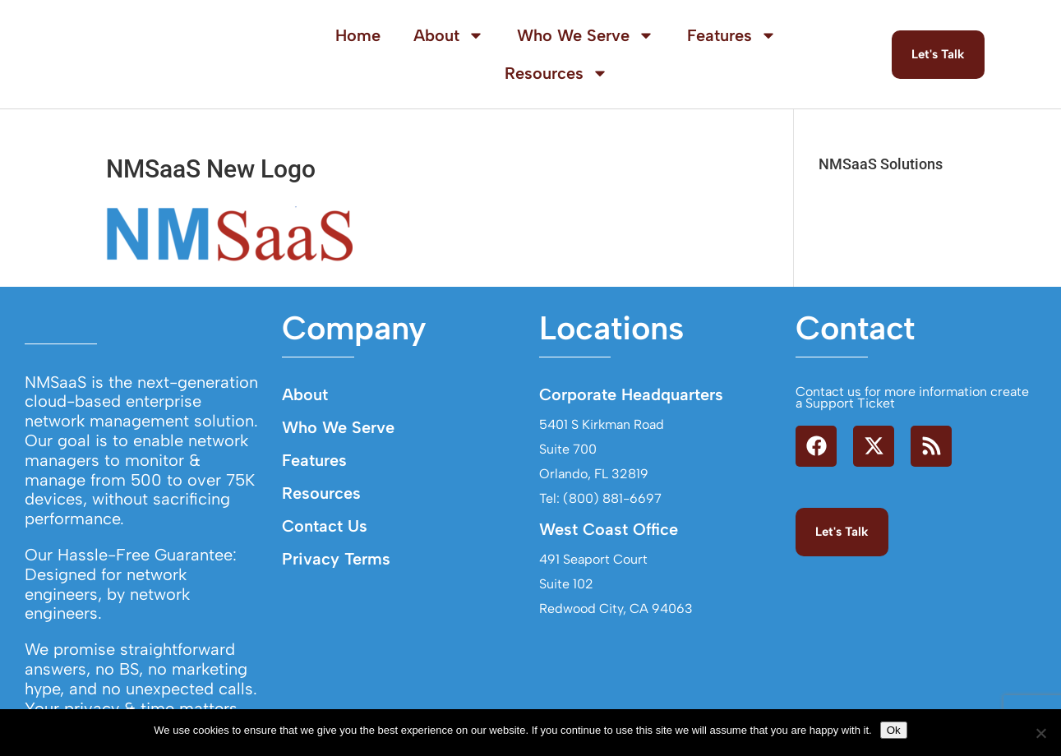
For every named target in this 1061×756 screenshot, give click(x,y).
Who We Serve (585, 35)
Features (732, 35)
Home (358, 35)
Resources (556, 73)
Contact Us (324, 526)
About (448, 35)
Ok (894, 730)
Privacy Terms (336, 559)
